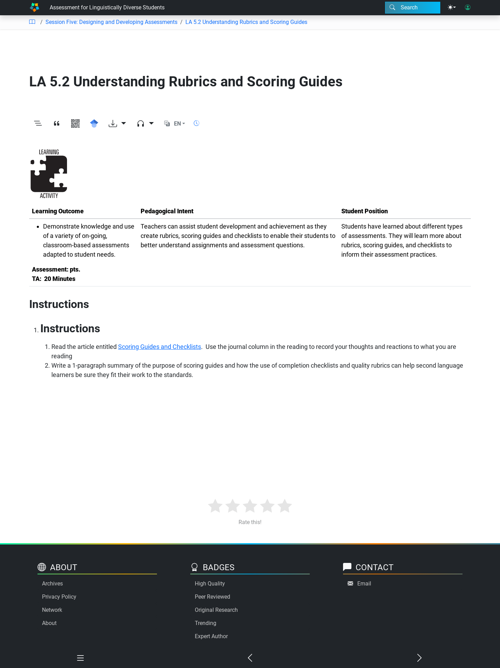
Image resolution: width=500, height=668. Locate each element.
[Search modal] (412, 8)
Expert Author (211, 636)
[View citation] (56, 123)
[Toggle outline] (38, 123)
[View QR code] (75, 123)
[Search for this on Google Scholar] (94, 123)
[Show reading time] (196, 123)
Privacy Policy (59, 596)
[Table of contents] (32, 22)
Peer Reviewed (212, 596)
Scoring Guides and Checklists (159, 346)
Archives (52, 583)
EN (177, 123)
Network (52, 610)
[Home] (34, 7)
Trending (205, 623)
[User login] (467, 7)
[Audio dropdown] (145, 123)
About (49, 623)
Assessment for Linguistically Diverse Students (107, 7)
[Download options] (117, 123)
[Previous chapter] (250, 658)
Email (364, 583)
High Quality (210, 583)
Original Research (216, 610)
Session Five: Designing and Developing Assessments (111, 22)
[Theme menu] (451, 7)
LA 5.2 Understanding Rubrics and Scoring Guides (246, 22)
